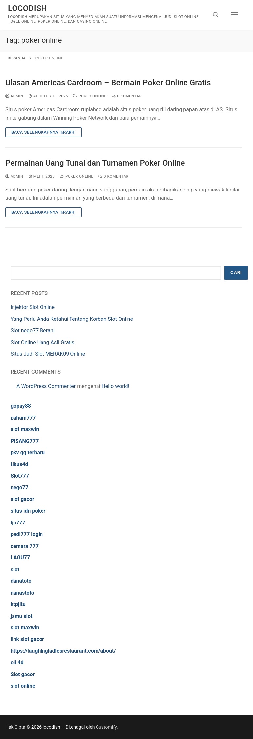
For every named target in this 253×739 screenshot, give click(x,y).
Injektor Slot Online (33, 307)
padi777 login (27, 534)
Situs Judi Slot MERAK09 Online (48, 354)
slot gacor (22, 499)
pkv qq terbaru (28, 452)
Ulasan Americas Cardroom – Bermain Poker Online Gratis (108, 82)
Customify (106, 727)
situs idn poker (28, 511)
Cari (236, 272)
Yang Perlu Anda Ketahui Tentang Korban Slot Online (72, 319)
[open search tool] (216, 15)
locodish (27, 8)
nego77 (19, 487)
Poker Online (89, 96)
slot (15, 569)
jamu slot (21, 616)
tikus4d (19, 464)
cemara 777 (25, 546)
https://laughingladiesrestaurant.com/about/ (63, 651)
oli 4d (17, 662)
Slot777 (20, 476)
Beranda (17, 58)
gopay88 (21, 406)
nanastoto (22, 593)
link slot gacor (27, 639)
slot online (23, 686)
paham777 (23, 418)
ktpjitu (18, 604)
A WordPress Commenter (46, 386)
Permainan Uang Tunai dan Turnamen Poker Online (95, 162)
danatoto (21, 581)
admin (14, 96)
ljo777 (18, 523)
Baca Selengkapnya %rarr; (43, 132)
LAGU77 (20, 557)
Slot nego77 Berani (33, 330)
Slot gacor (23, 674)
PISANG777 (25, 441)
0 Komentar (127, 96)
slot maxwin (25, 429)
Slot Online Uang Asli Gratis (42, 342)
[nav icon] (234, 15)
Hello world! (115, 386)
